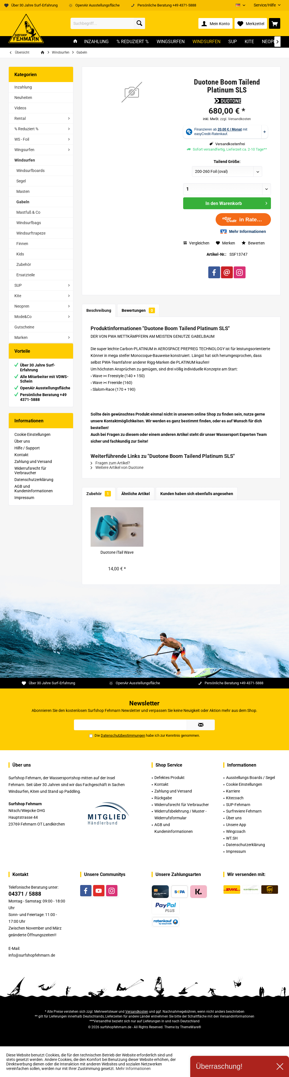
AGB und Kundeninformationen (33, 494)
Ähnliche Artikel (135, 493)
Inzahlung (23, 87)
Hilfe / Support (27, 453)
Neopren (21, 306)
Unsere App (236, 824)
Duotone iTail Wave (116, 552)
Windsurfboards (30, 170)
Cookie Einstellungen (32, 440)
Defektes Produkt (169, 777)
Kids (20, 254)
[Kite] (249, 42)
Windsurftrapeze (30, 233)
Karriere (233, 791)
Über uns (22, 447)
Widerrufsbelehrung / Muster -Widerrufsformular (180, 814)
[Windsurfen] (206, 42)
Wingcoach (236, 831)
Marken (21, 337)
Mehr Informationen (133, 1068)
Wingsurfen (24, 149)
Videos (20, 108)
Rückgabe (163, 798)
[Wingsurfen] (171, 42)
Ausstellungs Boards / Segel (250, 777)
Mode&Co (23, 316)
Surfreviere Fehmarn (244, 811)
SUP (18, 285)
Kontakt (21, 460)
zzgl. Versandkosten (235, 119)
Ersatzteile (25, 275)
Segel (21, 181)
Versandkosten (136, 1012)
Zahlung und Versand (33, 467)
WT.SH (232, 838)
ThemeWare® (190, 1027)
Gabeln (22, 202)
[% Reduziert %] (133, 42)
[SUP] (232, 42)
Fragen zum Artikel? (110, 463)
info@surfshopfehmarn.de (31, 955)
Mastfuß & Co (28, 212)
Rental (20, 118)
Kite (17, 295)
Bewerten (253, 243)
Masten (23, 191)
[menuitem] (265, 5)
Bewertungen (138, 310)
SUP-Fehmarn (238, 804)
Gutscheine (24, 327)
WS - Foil (21, 139)
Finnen (22, 243)
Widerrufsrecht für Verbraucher (30, 476)
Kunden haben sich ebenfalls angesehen (196, 493)
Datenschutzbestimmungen (123, 735)
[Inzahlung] (96, 42)
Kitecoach (235, 798)
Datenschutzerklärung (33, 485)
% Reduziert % (26, 129)
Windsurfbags (28, 222)
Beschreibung (98, 310)
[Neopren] (272, 42)
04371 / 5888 (24, 894)
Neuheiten (23, 97)
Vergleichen (196, 243)
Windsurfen (24, 160)
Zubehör (23, 264)
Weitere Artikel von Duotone (117, 467)
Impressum (24, 503)
